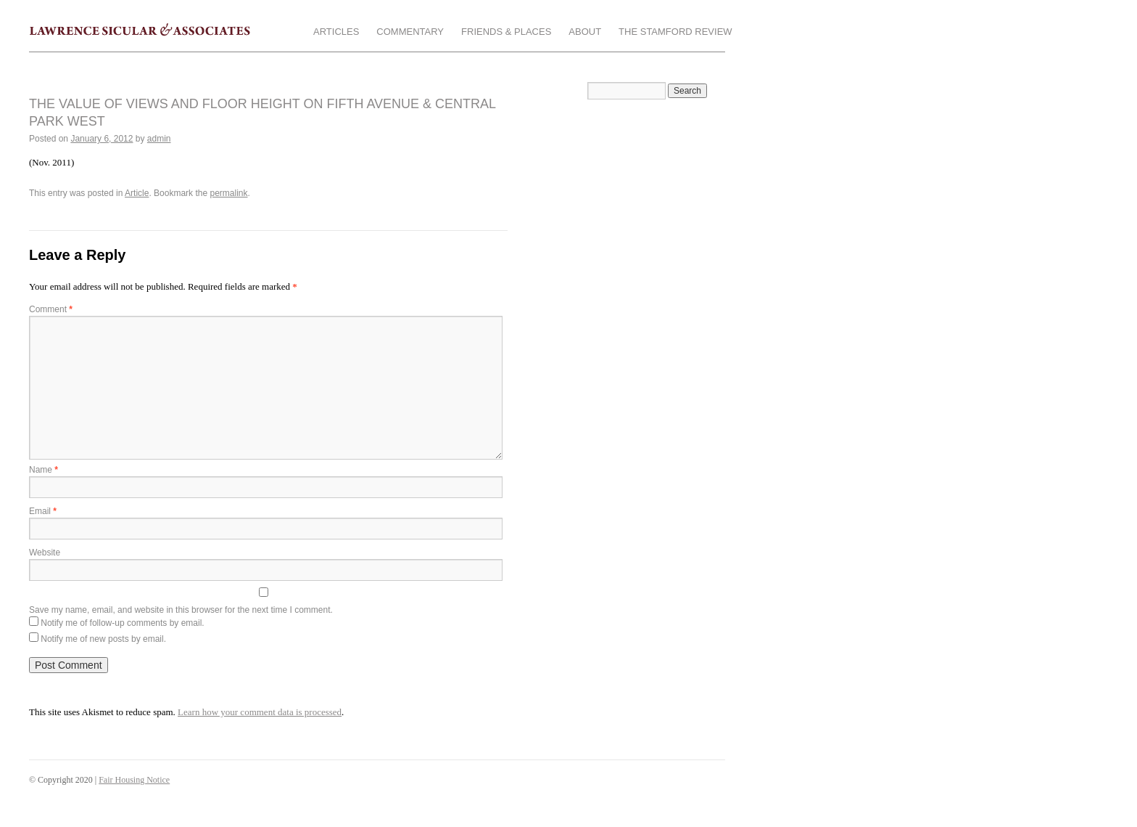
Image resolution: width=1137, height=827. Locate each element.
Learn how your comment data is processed (260, 711)
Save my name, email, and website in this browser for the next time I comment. (181, 610)
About (584, 31)
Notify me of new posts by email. (103, 639)
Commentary (410, 31)
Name (43, 470)
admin (159, 139)
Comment (51, 309)
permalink (228, 193)
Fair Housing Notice (134, 780)
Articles (336, 31)
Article (137, 193)
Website (44, 552)
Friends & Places (506, 31)
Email (43, 511)
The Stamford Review (675, 31)
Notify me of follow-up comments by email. (122, 623)
